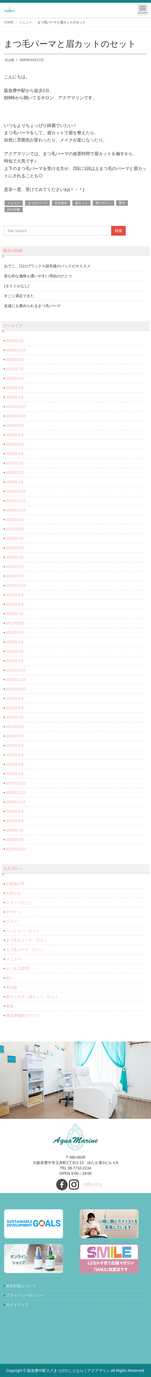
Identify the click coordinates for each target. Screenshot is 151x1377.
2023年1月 (15, 576)
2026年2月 (15, 341)
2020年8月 (15, 821)
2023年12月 (16, 491)
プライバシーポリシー (25, 1295)
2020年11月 (16, 792)
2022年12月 (16, 585)
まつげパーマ (37, 203)
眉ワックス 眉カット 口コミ (32, 997)
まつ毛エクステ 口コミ (26, 940)
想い (9, 978)
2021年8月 (15, 708)
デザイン (13, 912)
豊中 (122, 203)
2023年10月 (16, 510)
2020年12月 (16, 783)
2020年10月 (16, 802)
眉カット (81, 203)
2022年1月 (15, 661)
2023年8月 (15, 529)
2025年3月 (15, 388)
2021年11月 (16, 679)
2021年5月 (15, 736)
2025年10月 (16, 350)
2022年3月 (15, 642)
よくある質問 (17, 968)
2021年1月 (15, 774)
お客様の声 (15, 884)
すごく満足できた (19, 296)
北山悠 (9, 60)
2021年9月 (15, 698)
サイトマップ (17, 1305)
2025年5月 (15, 378)
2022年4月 (15, 632)
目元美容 (61, 203)
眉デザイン (103, 203)
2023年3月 (15, 557)
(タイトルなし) (16, 286)
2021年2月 (15, 764)
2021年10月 (16, 689)
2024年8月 (15, 425)
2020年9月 (15, 811)
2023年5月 (15, 548)
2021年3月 (15, 755)
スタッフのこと (19, 902)
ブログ (11, 921)
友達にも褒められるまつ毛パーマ (32, 306)
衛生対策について (21, 1286)
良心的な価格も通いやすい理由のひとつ (38, 276)
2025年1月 (15, 397)
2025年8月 (15, 359)
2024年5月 (15, 444)
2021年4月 (15, 745)
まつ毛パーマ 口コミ (25, 949)
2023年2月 (15, 567)
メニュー (25, 22)
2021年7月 (15, 717)
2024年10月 (16, 416)
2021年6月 (15, 727)
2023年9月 (15, 519)
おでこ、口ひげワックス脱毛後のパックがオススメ (47, 266)
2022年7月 (15, 614)
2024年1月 (15, 482)
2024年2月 (15, 472)
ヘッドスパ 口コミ (23, 931)
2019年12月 (16, 849)
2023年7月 (15, 538)
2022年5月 (15, 623)
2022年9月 (15, 595)
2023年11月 (16, 501)
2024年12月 (16, 406)
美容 (9, 1006)
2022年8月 (15, 604)
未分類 (11, 987)
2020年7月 (15, 830)
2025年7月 (15, 369)
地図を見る (92, 1184)
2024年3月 (15, 463)
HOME (9, 22)
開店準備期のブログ (23, 1015)
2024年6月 (15, 435)
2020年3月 (15, 839)
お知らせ (13, 893)
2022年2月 (15, 651)
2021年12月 (16, 670)
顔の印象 (13, 209)
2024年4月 (15, 454)
